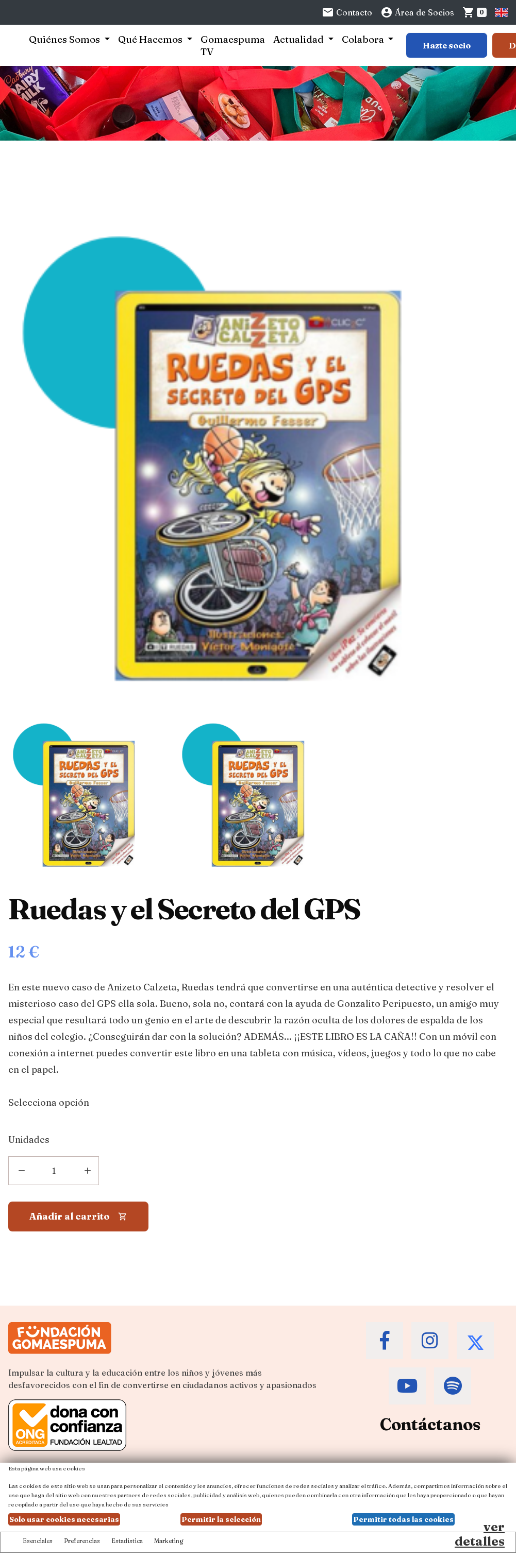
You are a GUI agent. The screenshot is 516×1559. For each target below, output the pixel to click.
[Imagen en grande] (487, 687)
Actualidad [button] (299, 39)
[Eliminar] (20, 1170)
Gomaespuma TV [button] (233, 45)
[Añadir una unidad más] (86, 1170)
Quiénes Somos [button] (65, 39)
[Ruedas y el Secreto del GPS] (258, 221)
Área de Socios (417, 12)
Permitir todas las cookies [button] (403, 1519)
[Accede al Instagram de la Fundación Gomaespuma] (429, 1340)
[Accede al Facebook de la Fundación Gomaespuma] (384, 1340)
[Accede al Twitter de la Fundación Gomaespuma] (475, 1340)
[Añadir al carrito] (78, 1216)
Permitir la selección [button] (221, 1519)
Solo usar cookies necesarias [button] (64, 1519)
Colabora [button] (364, 39)
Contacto (347, 12)
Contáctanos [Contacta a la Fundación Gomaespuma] (430, 1424)
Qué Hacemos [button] (151, 39)
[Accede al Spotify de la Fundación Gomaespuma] (452, 1385)
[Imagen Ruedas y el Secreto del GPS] (88, 796)
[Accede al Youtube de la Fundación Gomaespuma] (407, 1385)
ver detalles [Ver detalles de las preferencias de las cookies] (480, 1534)
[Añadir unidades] (53, 1170)
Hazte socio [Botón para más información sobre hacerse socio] (447, 45)
